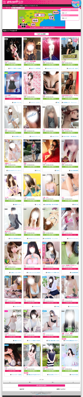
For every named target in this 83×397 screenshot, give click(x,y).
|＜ (10, 382)
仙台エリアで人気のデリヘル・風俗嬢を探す (15, 3)
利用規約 (37, 394)
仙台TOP (22, 389)
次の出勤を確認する (13, 64)
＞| (73, 382)
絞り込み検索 (41, 34)
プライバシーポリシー (43, 394)
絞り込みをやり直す (41, 385)
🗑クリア (64, 13)
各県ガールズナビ (61, 389)
